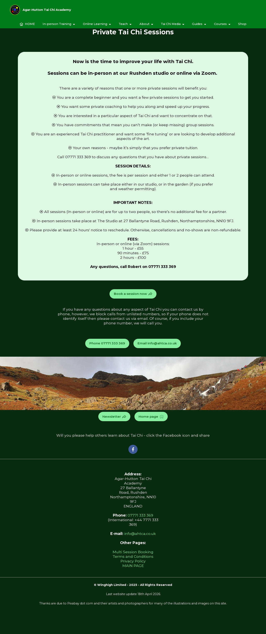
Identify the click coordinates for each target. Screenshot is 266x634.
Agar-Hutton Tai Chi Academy (47, 11)
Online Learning (95, 27)
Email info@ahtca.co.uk (156, 343)
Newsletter (114, 416)
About (144, 27)
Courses (220, 27)
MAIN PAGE (133, 565)
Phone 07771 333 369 (108, 343)
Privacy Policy (133, 560)
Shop (242, 27)
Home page (151, 416)
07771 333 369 (140, 514)
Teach (123, 27)
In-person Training (57, 27)
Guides (197, 27)
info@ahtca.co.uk (140, 533)
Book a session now (133, 293)
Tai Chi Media (171, 27)
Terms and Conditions (133, 555)
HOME (27, 27)
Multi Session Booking (133, 551)
